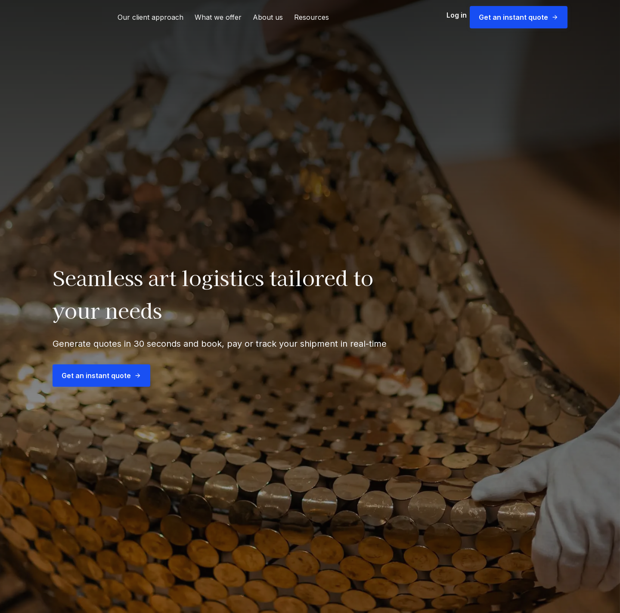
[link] (74, 17)
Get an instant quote (518, 17)
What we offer (218, 17)
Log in (452, 17)
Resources (311, 17)
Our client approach (150, 17)
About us (268, 17)
